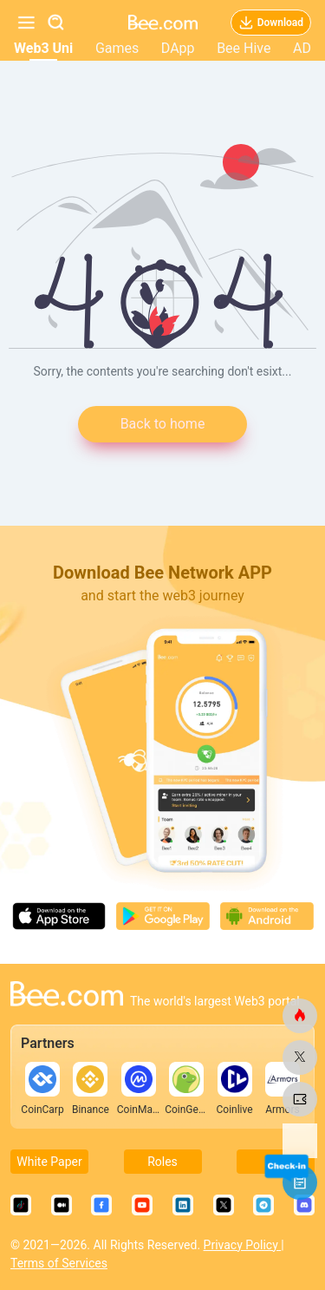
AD (302, 48)
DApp (178, 48)
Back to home (162, 424)
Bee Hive (243, 48)
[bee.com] (300, 1016)
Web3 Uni (43, 48)
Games (117, 48)
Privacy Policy (243, 1245)
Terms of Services (58, 1263)
